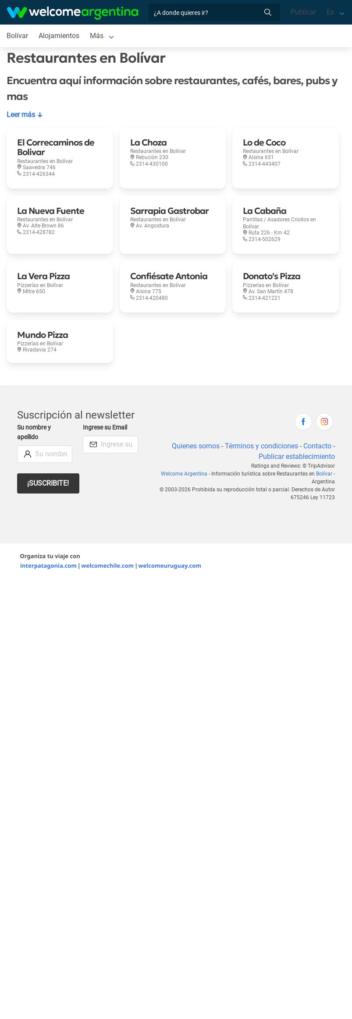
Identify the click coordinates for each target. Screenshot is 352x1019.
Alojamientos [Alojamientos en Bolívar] (59, 36)
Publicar (303, 12)
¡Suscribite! (48, 483)
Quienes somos (196, 446)
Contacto (317, 446)
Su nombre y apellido (34, 432)
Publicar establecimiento (297, 456)
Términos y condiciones (261, 446)
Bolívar (324, 474)
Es (330, 12)
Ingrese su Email (105, 427)
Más (96, 36)
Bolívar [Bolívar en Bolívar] (17, 36)
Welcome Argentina (184, 474)
